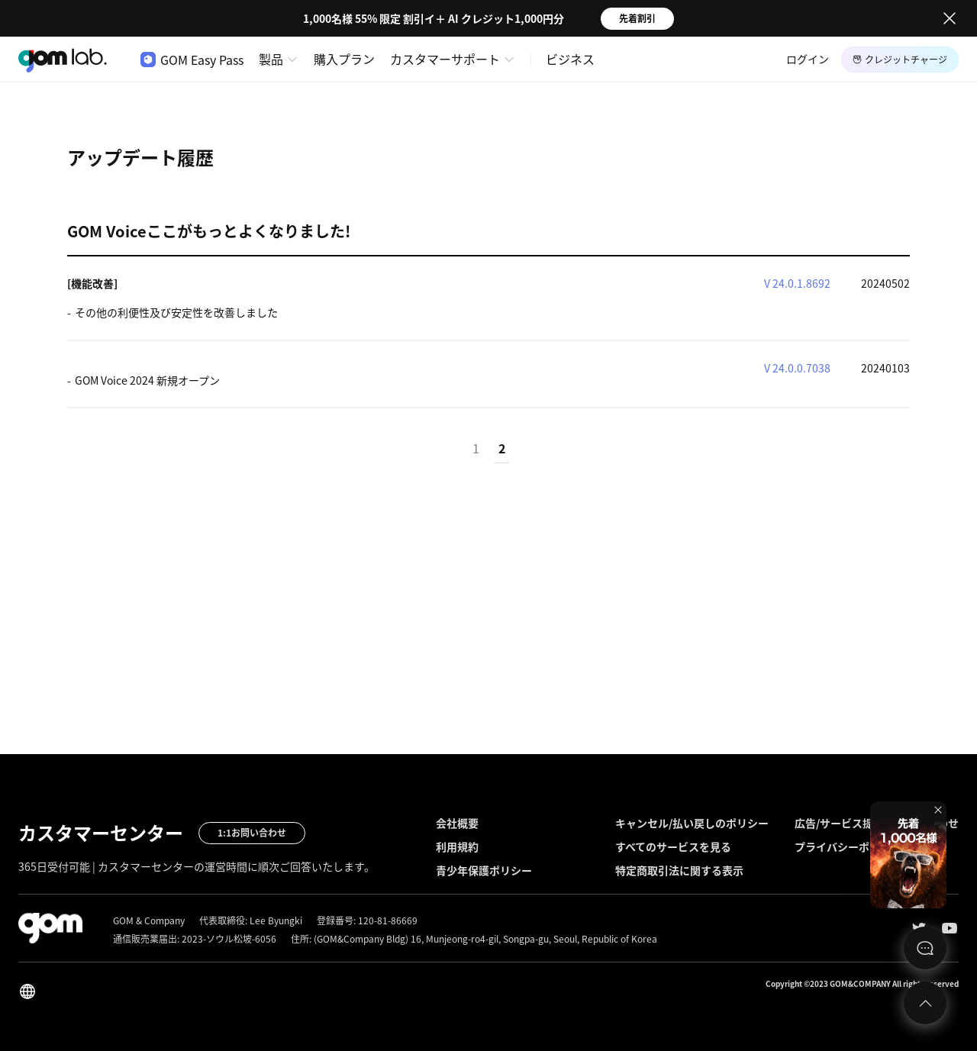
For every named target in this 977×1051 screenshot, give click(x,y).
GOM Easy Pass (191, 59)
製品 (271, 59)
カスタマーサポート (445, 59)
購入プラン (344, 59)
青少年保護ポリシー (484, 870)
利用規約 (457, 846)
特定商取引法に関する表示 (679, 870)
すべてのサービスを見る (673, 846)
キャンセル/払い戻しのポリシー (692, 822)
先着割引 (637, 18)
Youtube (949, 928)
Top (925, 1003)
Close (949, 18)
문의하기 (925, 948)
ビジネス (570, 59)
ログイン (807, 58)
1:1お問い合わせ (252, 833)
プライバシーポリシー (848, 846)
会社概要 (457, 822)
